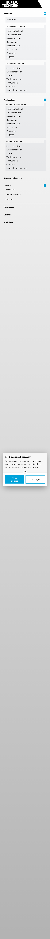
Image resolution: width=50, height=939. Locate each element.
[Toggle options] (25, 472)
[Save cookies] (14, 479)
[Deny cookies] (35, 479)
